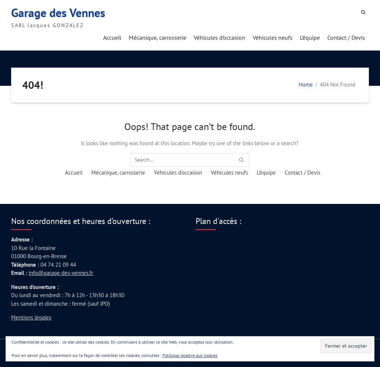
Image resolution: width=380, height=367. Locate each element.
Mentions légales (31, 317)
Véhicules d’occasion (219, 37)
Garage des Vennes (58, 12)
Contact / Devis (346, 37)
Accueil (112, 37)
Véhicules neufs (272, 37)
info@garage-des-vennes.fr (61, 272)
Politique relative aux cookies (190, 355)
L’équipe (310, 37)
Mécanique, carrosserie (157, 37)
